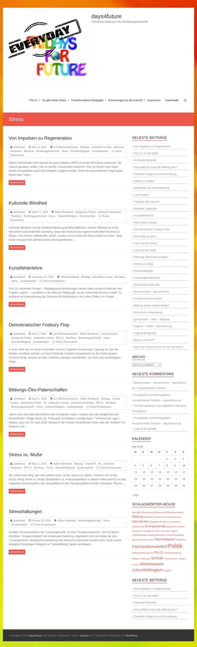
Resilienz (29, 151)
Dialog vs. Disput (144, 180)
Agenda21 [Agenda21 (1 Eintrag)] (137, 512)
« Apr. (135, 495)
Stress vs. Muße (25, 454)
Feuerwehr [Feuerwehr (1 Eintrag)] (137, 531)
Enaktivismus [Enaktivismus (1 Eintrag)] (138, 526)
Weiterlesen (17, 182)
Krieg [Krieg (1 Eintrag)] (134, 539)
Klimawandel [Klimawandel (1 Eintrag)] (178, 535)
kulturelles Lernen (101, 147)
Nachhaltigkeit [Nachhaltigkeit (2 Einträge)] (165, 539)
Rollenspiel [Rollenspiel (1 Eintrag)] (145, 558)
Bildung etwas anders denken (151, 305)
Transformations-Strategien (87, 100)
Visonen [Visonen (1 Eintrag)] (135, 564)
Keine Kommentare (54, 281)
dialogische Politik (85, 212)
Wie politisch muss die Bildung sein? (156, 167)
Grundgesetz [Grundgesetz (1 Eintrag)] (148, 531)
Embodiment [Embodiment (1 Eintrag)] (174, 522)
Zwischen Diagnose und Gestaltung (155, 174)
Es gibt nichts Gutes (54, 100)
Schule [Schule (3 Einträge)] (157, 558)
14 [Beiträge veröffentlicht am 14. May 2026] (159, 472)
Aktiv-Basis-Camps (145, 222)
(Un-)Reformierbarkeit (65, 147)
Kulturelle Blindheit (28, 203)
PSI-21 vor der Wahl (146, 153)
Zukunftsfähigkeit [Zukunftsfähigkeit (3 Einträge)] (147, 570)
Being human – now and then (151, 291)
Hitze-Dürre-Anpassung (148, 312)
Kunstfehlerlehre (25, 267)
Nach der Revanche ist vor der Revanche (158, 346)
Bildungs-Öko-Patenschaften (38, 389)
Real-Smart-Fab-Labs (147, 284)
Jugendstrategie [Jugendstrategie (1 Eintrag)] (139, 535)
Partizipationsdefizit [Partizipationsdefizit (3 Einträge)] (149, 546)
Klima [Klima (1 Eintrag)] (169, 535)
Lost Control (141, 194)
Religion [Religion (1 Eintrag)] (136, 558)
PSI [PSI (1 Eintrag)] (151, 553)
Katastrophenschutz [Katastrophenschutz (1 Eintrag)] (157, 535)
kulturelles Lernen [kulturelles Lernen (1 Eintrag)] (146, 539)
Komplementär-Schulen (148, 298)
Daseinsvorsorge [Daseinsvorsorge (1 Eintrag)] (161, 517)
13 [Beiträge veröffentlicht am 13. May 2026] (151, 472)
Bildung (84, 147)
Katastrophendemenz (147, 277)
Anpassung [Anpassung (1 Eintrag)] (160, 512)
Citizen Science (109, 333)
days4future (106, 16)
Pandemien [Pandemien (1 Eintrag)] (181, 539)
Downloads (172, 100)
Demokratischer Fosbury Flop (39, 324)
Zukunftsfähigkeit (80, 151)
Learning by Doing (145, 250)
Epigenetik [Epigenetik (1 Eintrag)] (171, 526)
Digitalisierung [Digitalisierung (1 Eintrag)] (155, 522)
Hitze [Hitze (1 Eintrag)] (157, 531)
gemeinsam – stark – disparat (151, 319)
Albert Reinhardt (64, 212)
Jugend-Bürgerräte (145, 333)
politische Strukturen (109, 212)
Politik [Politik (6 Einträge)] (174, 546)
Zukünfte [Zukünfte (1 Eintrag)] (167, 570)
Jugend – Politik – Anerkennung (153, 326)
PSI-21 (33, 100)
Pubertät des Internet (146, 201)
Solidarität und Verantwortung (151, 187)
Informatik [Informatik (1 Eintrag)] (165, 531)
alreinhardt (19, 147)
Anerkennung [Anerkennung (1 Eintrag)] (148, 512)
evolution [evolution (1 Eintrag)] (181, 526)
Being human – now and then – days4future (160, 382)
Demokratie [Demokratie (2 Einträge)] (140, 521)
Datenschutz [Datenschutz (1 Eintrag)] (176, 517)
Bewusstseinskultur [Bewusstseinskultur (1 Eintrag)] (175, 512)
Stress (65, 151)
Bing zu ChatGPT (144, 340)
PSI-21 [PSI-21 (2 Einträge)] (159, 552)
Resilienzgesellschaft (47, 151)
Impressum (153, 100)
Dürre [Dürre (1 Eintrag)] (165, 522)
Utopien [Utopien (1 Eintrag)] (182, 558)
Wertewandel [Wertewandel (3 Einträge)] (152, 564)
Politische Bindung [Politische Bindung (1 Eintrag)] (140, 553)
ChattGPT (90, 463)
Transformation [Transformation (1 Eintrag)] (171, 558)
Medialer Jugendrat (145, 208)
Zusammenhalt (100, 151)
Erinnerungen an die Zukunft (126, 100)
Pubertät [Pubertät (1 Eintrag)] (168, 553)
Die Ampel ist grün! (145, 236)
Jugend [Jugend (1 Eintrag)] (173, 531)
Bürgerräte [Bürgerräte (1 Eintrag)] (148, 517)
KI (45, 402)
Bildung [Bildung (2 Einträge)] (137, 516)
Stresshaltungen (25, 511)
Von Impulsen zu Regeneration (40, 138)
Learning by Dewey (145, 243)
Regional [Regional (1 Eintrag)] (177, 553)
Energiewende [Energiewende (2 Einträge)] (155, 526)
